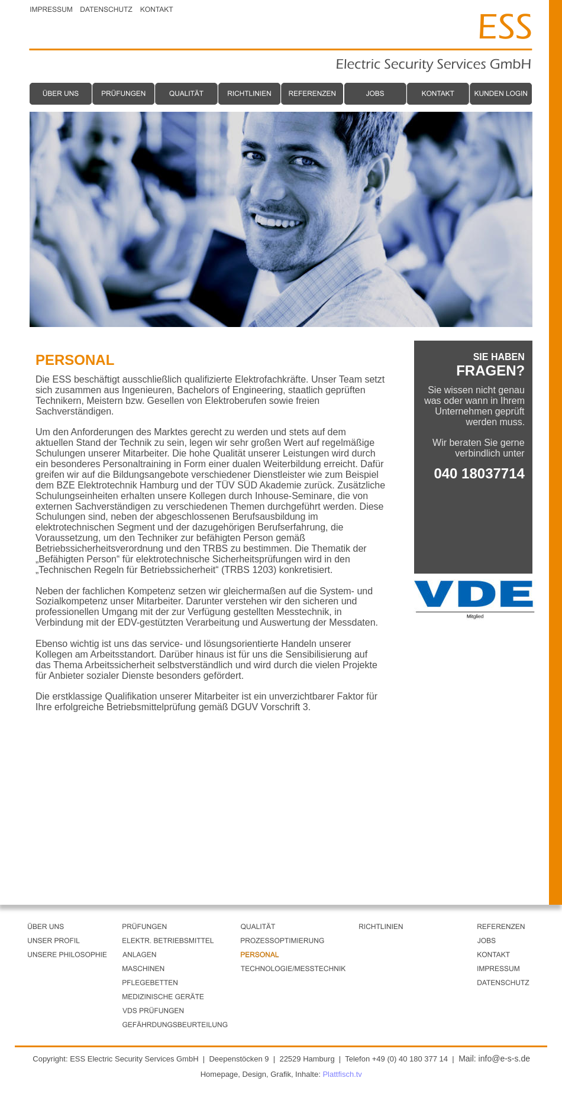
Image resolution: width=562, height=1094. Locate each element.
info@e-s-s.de (504, 1058)
